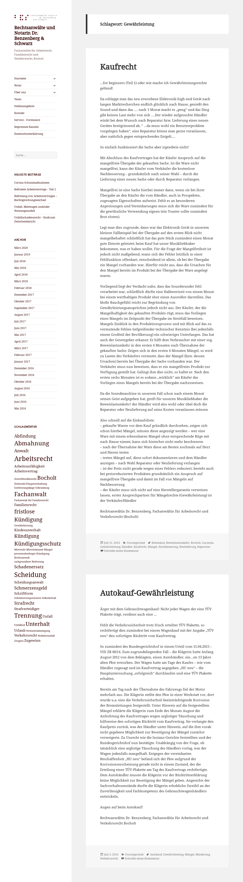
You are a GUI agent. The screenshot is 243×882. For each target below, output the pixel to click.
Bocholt (196, 543)
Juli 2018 (20, 261)
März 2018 (21, 281)
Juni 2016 (20, 402)
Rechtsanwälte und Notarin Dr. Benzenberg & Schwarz (34, 35)
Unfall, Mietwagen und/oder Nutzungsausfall (32, 209)
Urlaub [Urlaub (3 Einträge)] (19, 630)
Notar (18, 85)
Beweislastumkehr (177, 543)
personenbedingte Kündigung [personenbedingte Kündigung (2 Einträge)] (31, 553)
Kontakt (19, 113)
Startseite (20, 78)
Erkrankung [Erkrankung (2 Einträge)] (42, 487)
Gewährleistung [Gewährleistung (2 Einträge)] (23, 525)
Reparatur (203, 547)
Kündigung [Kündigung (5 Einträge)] (26, 536)
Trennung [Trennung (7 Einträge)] (28, 615)
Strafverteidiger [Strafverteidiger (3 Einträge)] (26, 608)
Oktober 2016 (22, 382)
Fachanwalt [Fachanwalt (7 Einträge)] (30, 494)
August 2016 (22, 388)
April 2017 (21, 341)
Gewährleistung (110, 547)
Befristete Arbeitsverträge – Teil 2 (35, 189)
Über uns (20, 92)
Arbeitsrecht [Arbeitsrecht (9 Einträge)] (33, 458)
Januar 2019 (22, 254)
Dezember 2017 (24, 295)
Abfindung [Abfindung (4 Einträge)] (25, 436)
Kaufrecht (118, 67)
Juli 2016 (20, 395)
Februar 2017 (23, 355)
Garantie (207, 543)
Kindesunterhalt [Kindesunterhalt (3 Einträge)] (27, 530)
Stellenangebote (24, 106)
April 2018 (21, 274)
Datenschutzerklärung (28, 134)
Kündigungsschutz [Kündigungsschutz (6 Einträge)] (37, 543)
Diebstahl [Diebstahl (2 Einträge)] (19, 483)
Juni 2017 (20, 328)
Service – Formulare (27, 120)
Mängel (152, 547)
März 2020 (21, 248)
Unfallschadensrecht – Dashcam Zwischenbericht (34, 219)
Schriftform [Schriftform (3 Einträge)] (23, 593)
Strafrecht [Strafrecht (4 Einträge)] (24, 603)
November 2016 (24, 375)
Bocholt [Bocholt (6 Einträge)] (46, 477)
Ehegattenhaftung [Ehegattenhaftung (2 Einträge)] (36, 483)
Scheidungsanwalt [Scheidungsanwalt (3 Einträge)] (28, 582)
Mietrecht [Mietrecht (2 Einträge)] (20, 549)
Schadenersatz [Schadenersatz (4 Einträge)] (29, 566)
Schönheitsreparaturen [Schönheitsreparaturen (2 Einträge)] (27, 598)
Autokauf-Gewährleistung (147, 593)
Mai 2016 (20, 408)
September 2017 (24, 308)
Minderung (203, 854)
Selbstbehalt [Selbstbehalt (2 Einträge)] (49, 598)
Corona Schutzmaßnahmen (31, 183)
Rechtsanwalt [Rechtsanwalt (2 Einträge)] (22, 557)
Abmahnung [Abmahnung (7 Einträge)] (31, 443)
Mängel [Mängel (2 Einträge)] (48, 549)
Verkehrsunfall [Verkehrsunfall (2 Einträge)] (46, 635)
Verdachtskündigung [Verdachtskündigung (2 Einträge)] (38, 630)
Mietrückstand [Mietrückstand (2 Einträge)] (34, 549)
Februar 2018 (23, 288)
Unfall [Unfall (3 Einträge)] (48, 616)
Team (17, 99)
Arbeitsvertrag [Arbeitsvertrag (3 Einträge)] (25, 471)
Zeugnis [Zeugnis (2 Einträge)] (19, 640)
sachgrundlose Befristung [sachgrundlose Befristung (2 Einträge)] (29, 561)
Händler (127, 547)
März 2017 (21, 348)
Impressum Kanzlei (26, 127)
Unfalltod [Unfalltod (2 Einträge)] (19, 625)
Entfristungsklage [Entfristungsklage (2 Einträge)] (24, 487)
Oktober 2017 (22, 301)
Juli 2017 (20, 321)
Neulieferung (187, 547)
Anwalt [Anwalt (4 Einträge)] (21, 450)
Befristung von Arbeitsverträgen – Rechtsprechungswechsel (35, 198)
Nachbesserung (168, 547)
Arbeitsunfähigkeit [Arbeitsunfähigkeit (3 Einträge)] (29, 466)
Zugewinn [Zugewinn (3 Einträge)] (32, 640)
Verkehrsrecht (109, 858)
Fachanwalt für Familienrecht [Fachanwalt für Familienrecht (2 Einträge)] (31, 500)
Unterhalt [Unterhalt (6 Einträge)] (38, 623)
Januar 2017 (22, 361)
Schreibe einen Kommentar (121, 551)
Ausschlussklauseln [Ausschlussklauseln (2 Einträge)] (25, 478)
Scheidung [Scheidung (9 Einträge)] (30, 574)
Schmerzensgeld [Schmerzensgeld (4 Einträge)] (30, 588)
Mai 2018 (20, 268)
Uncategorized (136, 543)
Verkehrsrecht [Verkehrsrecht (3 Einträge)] (25, 635)
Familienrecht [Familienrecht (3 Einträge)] (25, 504)
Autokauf (156, 854)
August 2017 (22, 315)
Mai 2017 (20, 335)
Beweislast (158, 543)
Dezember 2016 (24, 368)
